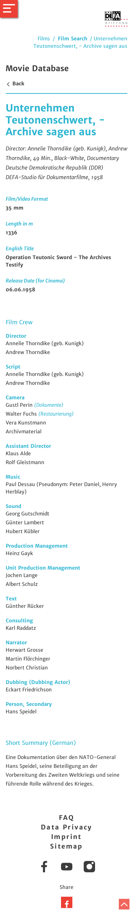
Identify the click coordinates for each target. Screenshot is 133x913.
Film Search (72, 38)
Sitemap (66, 846)
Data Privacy (66, 827)
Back (15, 83)
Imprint (66, 837)
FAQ (66, 818)
